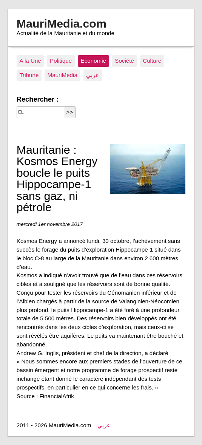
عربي (92, 75)
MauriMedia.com (61, 23)
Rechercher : (38, 99)
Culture (152, 60)
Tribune (29, 75)
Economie (93, 60)
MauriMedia (62, 75)
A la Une (30, 60)
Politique (61, 60)
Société (124, 60)
